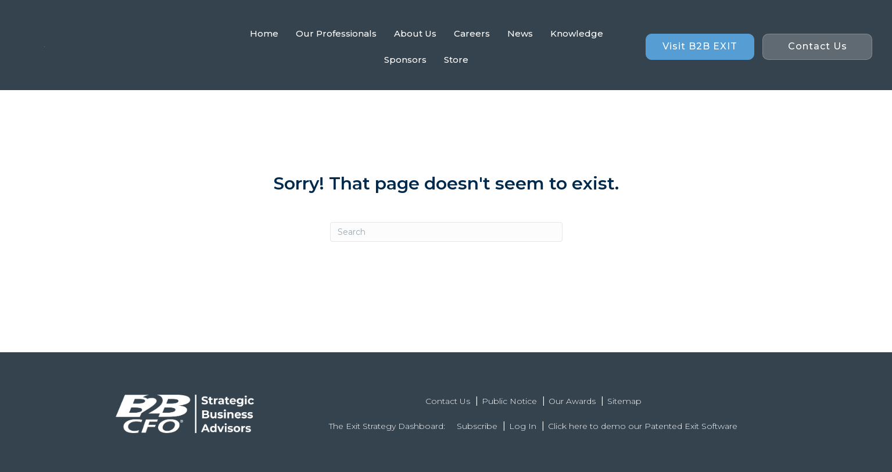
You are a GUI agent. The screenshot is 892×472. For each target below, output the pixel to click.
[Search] (446, 232)
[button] (700, 47)
